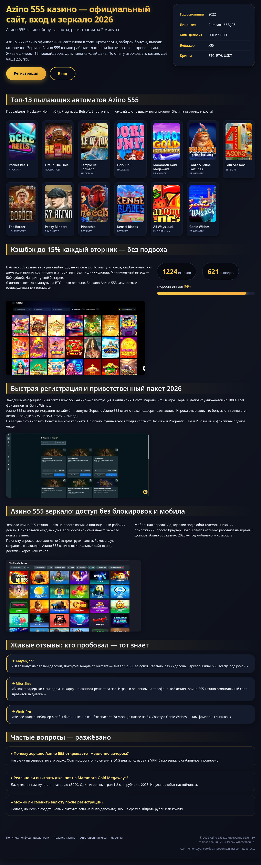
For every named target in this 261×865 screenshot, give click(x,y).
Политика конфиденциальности (27, 837)
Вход (62, 73)
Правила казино (64, 837)
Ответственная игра (93, 837)
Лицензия (117, 837)
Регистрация (26, 73)
